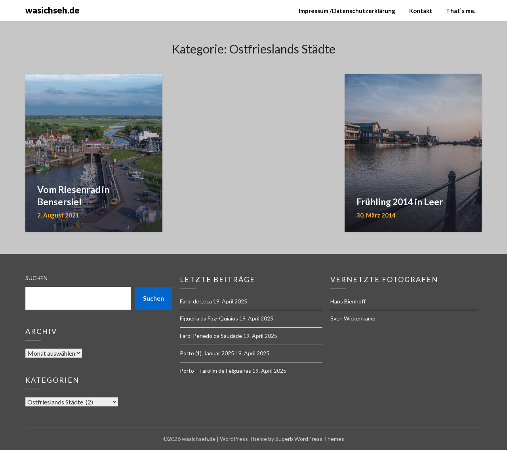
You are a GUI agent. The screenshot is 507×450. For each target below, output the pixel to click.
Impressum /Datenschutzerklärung (347, 10)
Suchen (36, 278)
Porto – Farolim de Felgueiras (215, 370)
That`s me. (460, 10)
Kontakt (420, 10)
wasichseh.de (52, 10)
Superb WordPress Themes (309, 438)
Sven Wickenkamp (352, 318)
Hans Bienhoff (348, 301)
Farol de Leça (196, 301)
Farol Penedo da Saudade (211, 335)
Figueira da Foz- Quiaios (209, 318)
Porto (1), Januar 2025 (207, 353)
